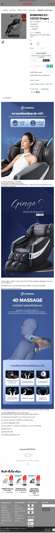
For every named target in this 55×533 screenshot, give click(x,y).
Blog (2, 523)
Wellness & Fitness (22, 10)
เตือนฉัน (46, 60)
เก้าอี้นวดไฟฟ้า (32, 10)
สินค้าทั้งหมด (13, 10)
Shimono (37, 80)
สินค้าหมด (38, 66)
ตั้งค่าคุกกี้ (47, 528)
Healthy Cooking (5, 517)
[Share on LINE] (39, 92)
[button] (49, 4)
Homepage (5, 10)
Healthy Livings (5, 515)
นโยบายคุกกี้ (6, 529)
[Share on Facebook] (37, 92)
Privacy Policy (19, 508)
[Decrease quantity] (40, 48)
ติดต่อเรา (17, 505)
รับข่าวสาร (46, 509)
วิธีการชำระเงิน (19, 515)
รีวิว (27, 464)
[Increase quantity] (45, 48)
